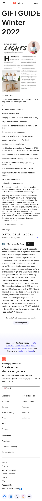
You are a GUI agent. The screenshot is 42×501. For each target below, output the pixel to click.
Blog (3, 423)
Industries (26, 418)
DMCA (4, 477)
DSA (3, 481)
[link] (35, 3)
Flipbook (25, 412)
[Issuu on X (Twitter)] (17, 496)
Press (4, 418)
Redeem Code (8, 452)
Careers (5, 407)
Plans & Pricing (8, 412)
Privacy (5, 466)
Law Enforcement (9, 470)
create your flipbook (26, 351)
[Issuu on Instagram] (23, 496)
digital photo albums (20, 348)
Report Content (8, 474)
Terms (4, 462)
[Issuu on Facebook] (4, 496)
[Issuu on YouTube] (29, 496)
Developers (6, 441)
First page (6, 230)
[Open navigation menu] (4, 3)
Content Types (28, 401)
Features (25, 407)
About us (5, 401)
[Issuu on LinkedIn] (10, 496)
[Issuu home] (18, 3)
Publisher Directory (9, 447)
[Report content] (38, 238)
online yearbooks (22, 345)
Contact (5, 429)
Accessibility (7, 485)
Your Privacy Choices (12, 489)
